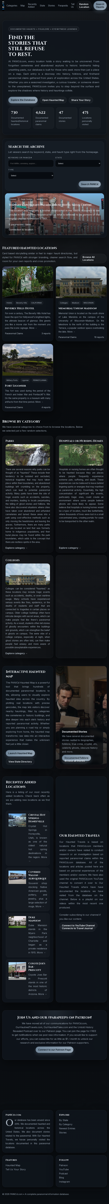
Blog (61, 1177)
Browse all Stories (75, 760)
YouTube (64, 1169)
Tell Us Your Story (16, 1169)
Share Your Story (80, 100)
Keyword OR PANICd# (20, 158)
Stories (51, 5)
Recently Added (32, 5)
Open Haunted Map (53, 100)
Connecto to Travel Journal (77, 928)
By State (63, 1120)
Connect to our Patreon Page (54, 1049)
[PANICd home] (3, 5)
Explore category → (17, 547)
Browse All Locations (89, 258)
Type (11, 170)
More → (33, 328)
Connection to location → (22, 229)
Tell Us (72, 5)
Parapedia (63, 5)
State (42, 5)
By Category (65, 1124)
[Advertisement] (81, 576)
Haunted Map (13, 1165)
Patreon (63, 1165)
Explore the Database (23, 99)
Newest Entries (67, 1128)
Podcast (63, 1173)
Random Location (84, 5)
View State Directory (20, 761)
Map (22, 5)
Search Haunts (100, 5)
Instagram (64, 1181)
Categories (12, 5)
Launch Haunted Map (20, 753)
